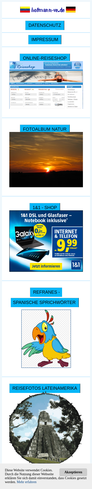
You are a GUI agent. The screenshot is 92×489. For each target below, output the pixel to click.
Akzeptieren (73, 472)
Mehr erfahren (26, 482)
